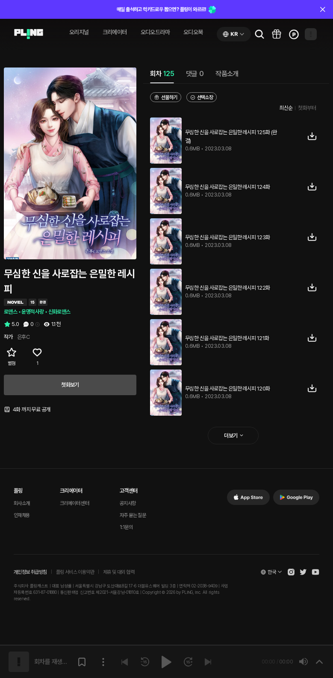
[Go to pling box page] (276, 34)
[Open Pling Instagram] (291, 572)
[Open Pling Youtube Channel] (315, 572)
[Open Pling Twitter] (303, 572)
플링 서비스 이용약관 (75, 572)
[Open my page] (310, 34)
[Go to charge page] (293, 34)
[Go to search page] (259, 34)
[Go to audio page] (29, 34)
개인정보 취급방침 (30, 572)
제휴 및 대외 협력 (118, 572)
